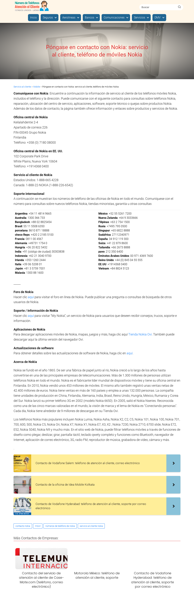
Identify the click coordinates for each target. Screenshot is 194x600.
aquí (31, 297)
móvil (37, 526)
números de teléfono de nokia (60, 526)
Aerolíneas (68, 17)
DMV (158, 17)
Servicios (139, 17)
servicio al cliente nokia (91, 526)
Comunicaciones (114, 17)
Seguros (48, 17)
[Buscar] (179, 7)
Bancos (89, 17)
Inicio (33, 17)
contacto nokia (22, 526)
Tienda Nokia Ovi (140, 334)
